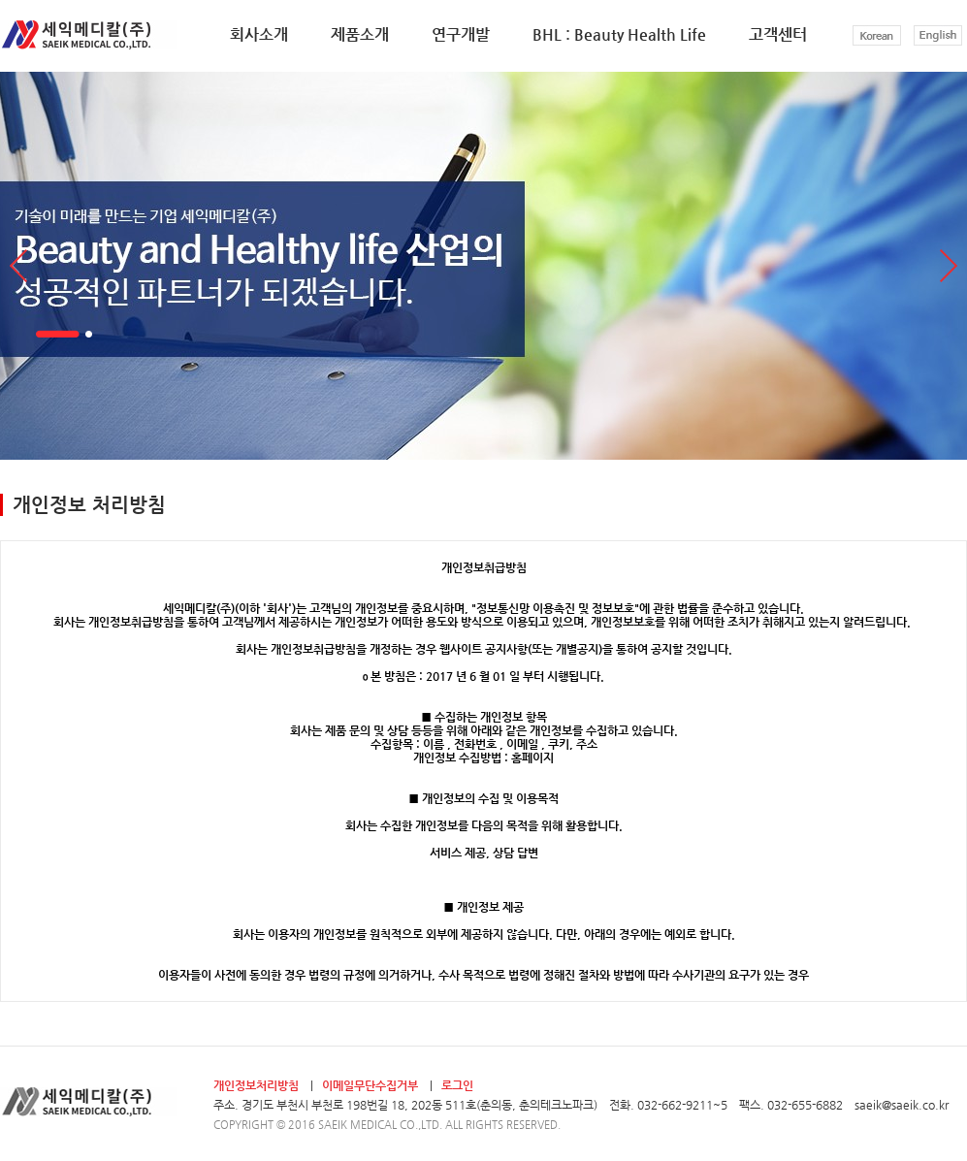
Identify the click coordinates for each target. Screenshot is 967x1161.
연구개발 (461, 34)
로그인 (457, 1085)
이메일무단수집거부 (370, 1085)
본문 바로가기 (0, 0)
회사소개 (259, 34)
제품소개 (360, 34)
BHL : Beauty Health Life (619, 34)
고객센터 (778, 34)
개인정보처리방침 (256, 1085)
